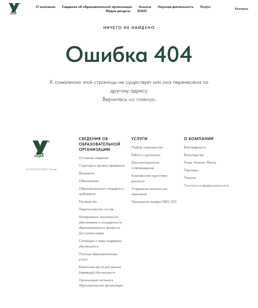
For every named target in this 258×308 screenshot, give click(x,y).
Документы (87, 173)
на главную (142, 98)
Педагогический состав (96, 209)
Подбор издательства (147, 147)
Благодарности (195, 147)
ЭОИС (142, 11)
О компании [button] (45, 7)
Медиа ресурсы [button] (118, 11)
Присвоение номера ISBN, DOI (154, 202)
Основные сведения (93, 158)
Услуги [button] (205, 7)
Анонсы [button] (145, 7)
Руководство (88, 201)
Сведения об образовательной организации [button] (97, 7)
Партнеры (191, 170)
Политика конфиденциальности (206, 185)
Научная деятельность (175, 7)
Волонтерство (194, 155)
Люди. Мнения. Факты (200, 162)
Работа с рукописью (145, 155)
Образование (89, 181)
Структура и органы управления (102, 165)
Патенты (190, 178)
